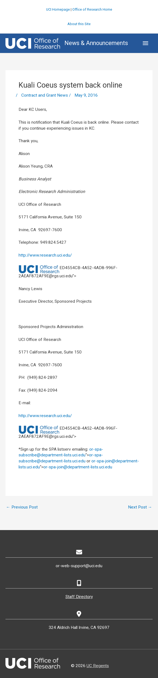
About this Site (79, 24)
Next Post (140, 506)
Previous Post (22, 506)
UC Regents (98, 665)
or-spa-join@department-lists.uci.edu (77, 466)
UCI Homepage (58, 9)
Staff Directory (79, 596)
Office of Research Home (92, 9)
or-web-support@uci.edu (79, 565)
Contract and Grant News (44, 95)
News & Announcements (96, 43)
